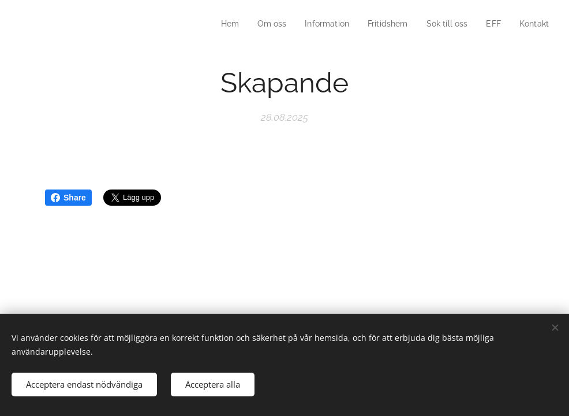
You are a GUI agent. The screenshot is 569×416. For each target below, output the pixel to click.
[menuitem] (217, 23)
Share (68, 197)
